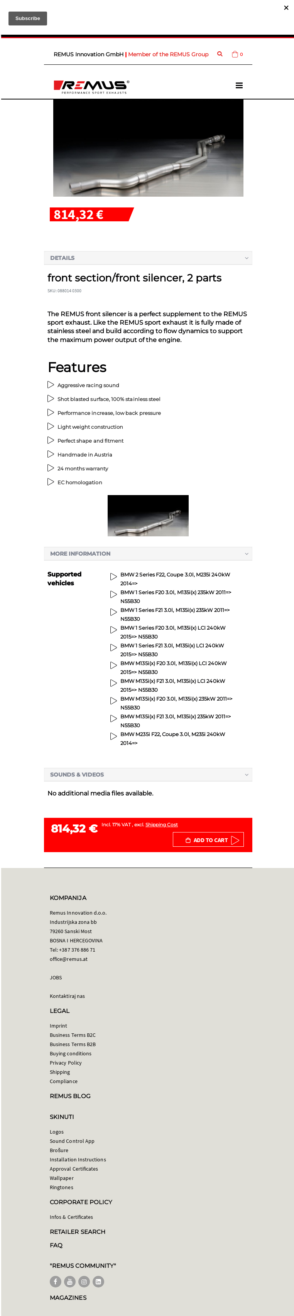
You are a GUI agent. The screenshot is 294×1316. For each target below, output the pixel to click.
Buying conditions (70, 1053)
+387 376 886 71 (77, 949)
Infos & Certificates (71, 1216)
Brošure (59, 1150)
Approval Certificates (74, 1168)
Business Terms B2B (73, 1044)
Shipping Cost (161, 824)
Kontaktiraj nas (67, 995)
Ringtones (61, 1187)
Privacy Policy (66, 1062)
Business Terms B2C (73, 1034)
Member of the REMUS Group (168, 54)
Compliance (64, 1081)
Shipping (60, 1071)
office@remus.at (69, 958)
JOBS (56, 977)
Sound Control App (72, 1140)
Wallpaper (62, 1177)
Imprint (58, 1025)
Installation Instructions (78, 1159)
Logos (57, 1131)
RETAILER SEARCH (77, 1231)
